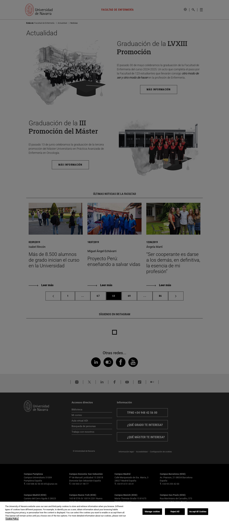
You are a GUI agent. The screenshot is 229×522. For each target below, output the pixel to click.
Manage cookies (152, 511)
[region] (114, 512)
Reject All (174, 511)
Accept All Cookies (197, 511)
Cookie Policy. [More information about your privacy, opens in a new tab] (12, 519)
